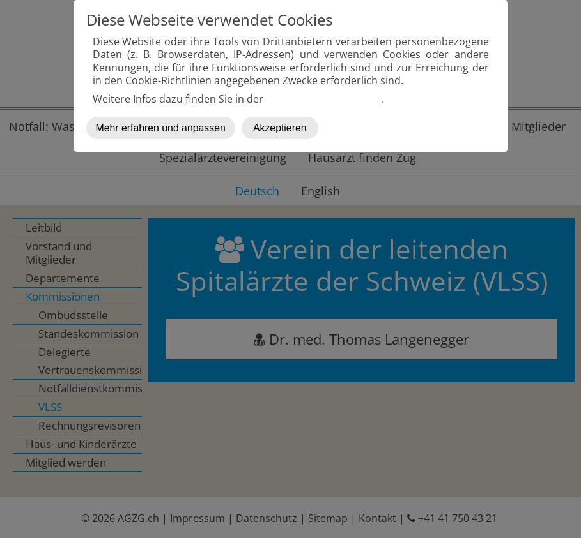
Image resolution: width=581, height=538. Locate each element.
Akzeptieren (280, 128)
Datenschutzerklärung (324, 99)
